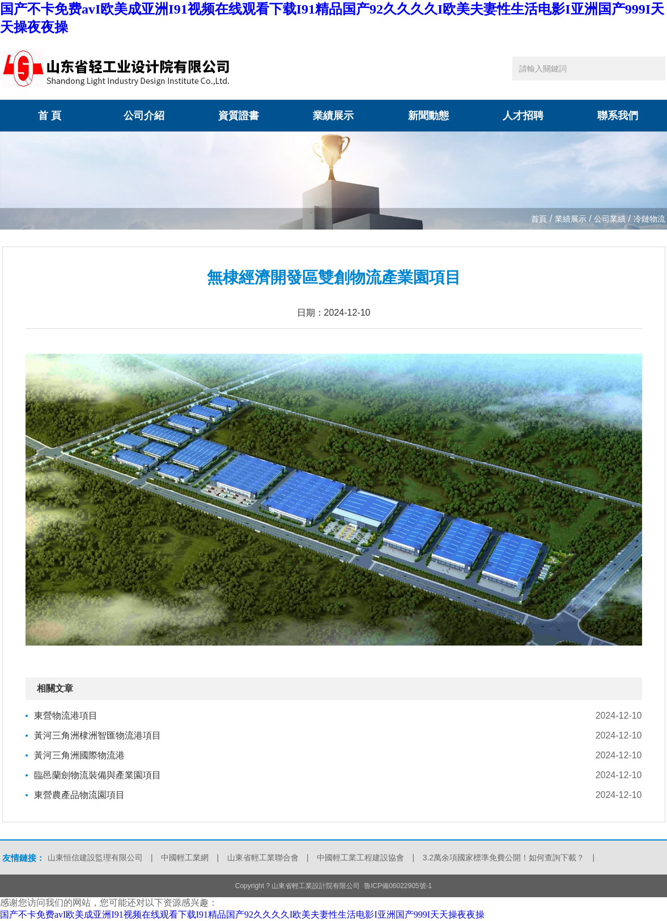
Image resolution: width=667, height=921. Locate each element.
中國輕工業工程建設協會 (360, 857)
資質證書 (238, 115)
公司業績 (610, 218)
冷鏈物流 (649, 218)
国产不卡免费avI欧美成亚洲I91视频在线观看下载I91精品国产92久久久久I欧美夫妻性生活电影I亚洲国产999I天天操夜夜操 (242, 914)
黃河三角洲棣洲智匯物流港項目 (97, 735)
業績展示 (333, 115)
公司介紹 (144, 115)
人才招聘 (523, 115)
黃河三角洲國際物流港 (79, 755)
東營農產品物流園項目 (79, 795)
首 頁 (49, 115)
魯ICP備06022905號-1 (398, 886)
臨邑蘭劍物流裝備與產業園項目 (97, 775)
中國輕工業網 (185, 857)
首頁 (539, 218)
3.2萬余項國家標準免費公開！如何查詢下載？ (503, 857)
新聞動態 (428, 115)
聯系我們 (617, 115)
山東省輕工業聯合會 (263, 857)
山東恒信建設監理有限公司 (95, 857)
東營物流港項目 (65, 715)
